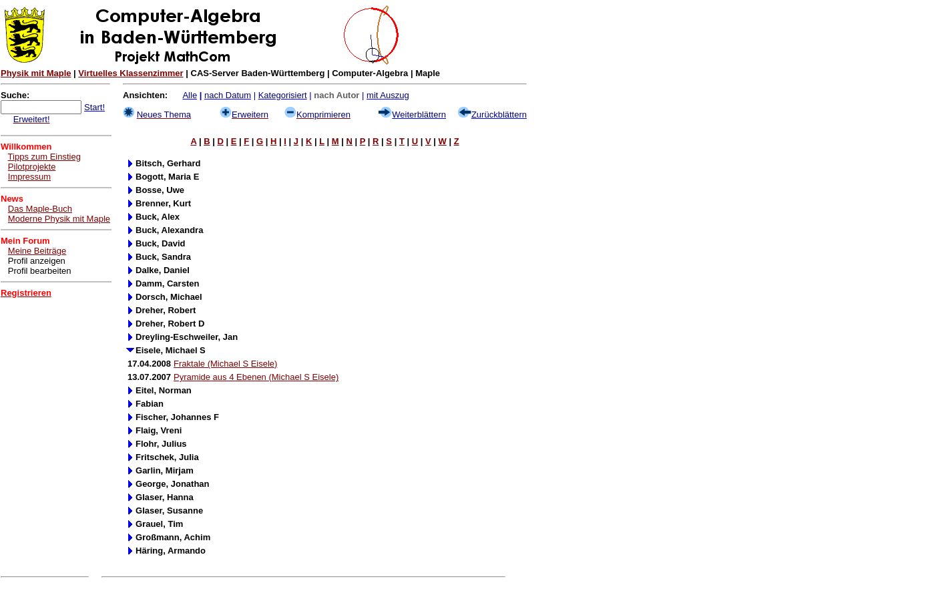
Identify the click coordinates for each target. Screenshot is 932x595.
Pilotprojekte (32, 167)
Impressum (29, 177)
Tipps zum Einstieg (44, 157)
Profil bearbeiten (39, 271)
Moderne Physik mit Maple (59, 219)
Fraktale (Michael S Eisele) (225, 364)
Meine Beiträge (37, 251)
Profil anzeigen (36, 261)
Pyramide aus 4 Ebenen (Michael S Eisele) (256, 377)
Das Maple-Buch (40, 209)
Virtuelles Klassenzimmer (130, 73)
